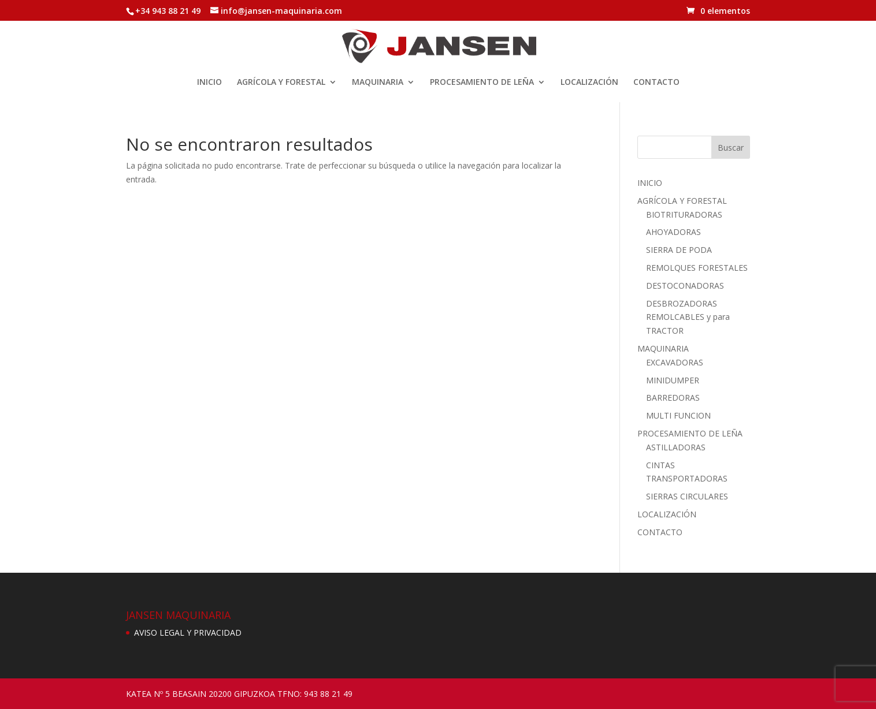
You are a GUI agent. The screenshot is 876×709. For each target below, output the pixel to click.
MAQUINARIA (377, 82)
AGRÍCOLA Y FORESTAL (281, 82)
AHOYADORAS (673, 231)
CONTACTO (656, 82)
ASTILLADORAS (676, 447)
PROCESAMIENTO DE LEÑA (482, 82)
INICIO (209, 82)
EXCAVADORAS (674, 362)
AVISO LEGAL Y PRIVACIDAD (188, 632)
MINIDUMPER (672, 380)
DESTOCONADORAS (685, 285)
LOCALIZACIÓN (589, 82)
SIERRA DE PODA (679, 249)
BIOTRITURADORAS (684, 214)
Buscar (731, 147)
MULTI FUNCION (678, 415)
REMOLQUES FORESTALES (697, 267)
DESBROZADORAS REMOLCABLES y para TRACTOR (688, 317)
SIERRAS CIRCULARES (687, 496)
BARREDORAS (673, 397)
